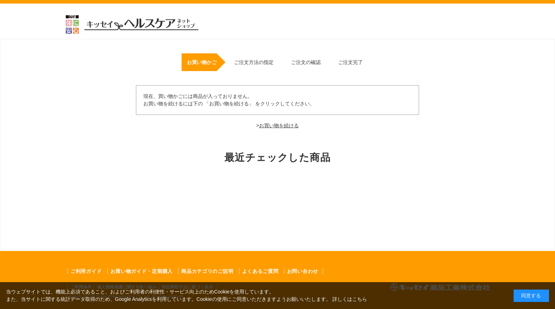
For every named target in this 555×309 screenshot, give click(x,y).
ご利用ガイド (86, 271)
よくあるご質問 (260, 271)
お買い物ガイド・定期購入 (141, 271)
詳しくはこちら (349, 299)
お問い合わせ (302, 271)
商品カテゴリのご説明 (207, 271)
